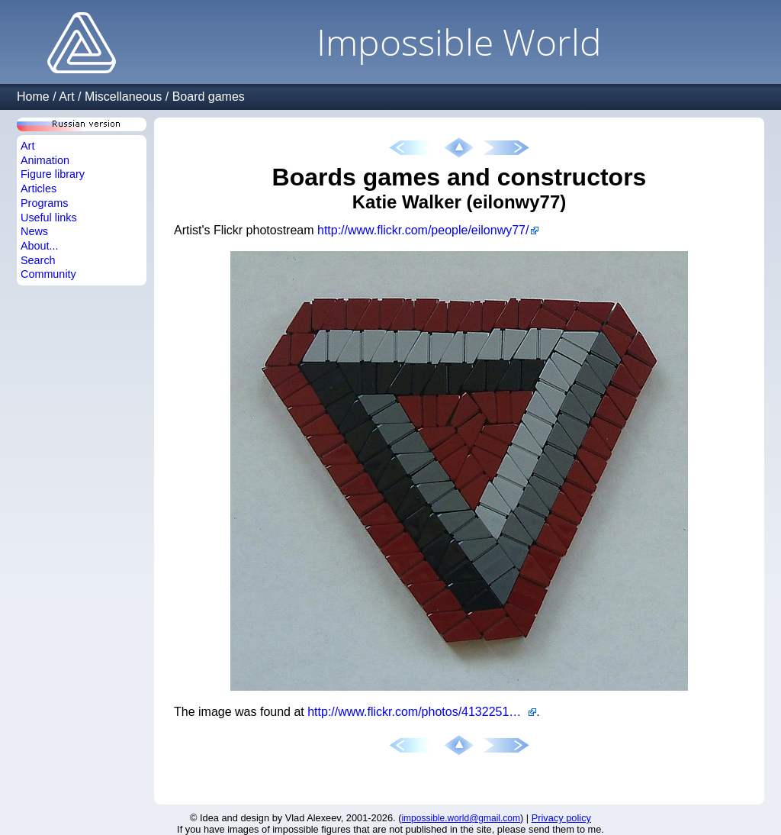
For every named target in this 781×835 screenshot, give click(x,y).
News (34, 231)
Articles (38, 188)
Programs (44, 203)
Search (38, 260)
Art (66, 96)
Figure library (53, 174)
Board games (208, 96)
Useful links (49, 217)
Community (48, 274)
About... (40, 246)
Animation (45, 160)
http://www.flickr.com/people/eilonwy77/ (423, 230)
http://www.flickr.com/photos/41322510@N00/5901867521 (421, 711)
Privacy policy (561, 818)
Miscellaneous (123, 96)
